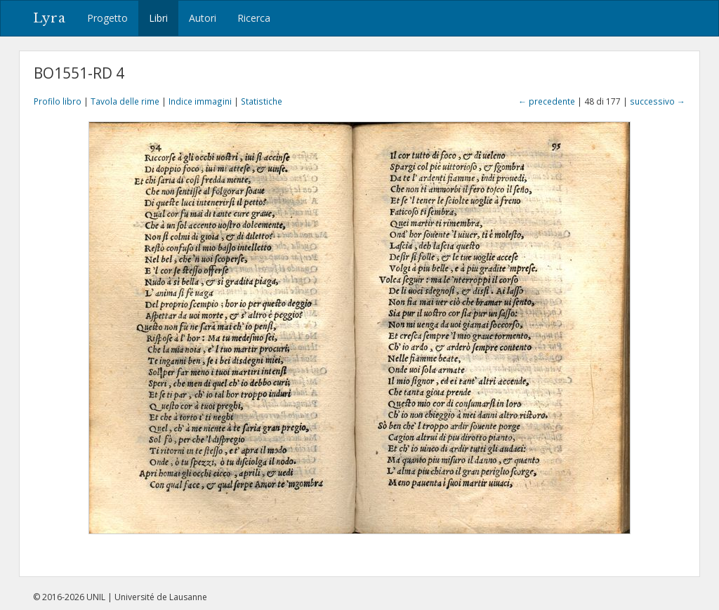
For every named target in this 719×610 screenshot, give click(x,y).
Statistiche (261, 101)
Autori (202, 18)
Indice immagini (200, 101)
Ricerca (253, 18)
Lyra (49, 18)
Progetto (107, 18)
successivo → (657, 101)
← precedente (546, 101)
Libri (158, 18)
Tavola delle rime (125, 101)
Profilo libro (57, 101)
